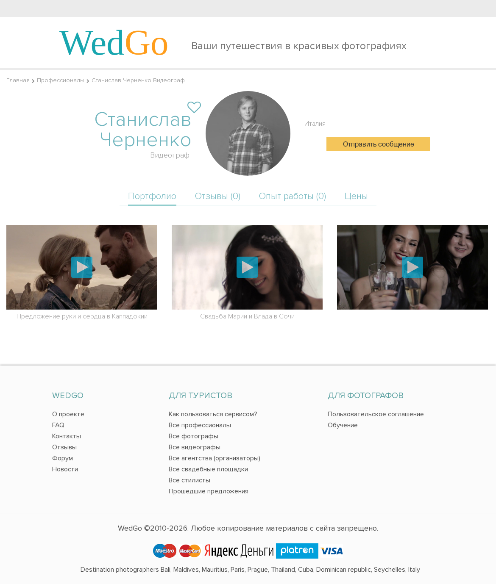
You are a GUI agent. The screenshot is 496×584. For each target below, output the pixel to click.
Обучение (343, 425)
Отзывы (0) (217, 196)
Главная (18, 80)
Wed (114, 42)
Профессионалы (60, 80)
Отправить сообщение (378, 145)
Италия (315, 123)
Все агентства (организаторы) (214, 458)
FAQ (58, 425)
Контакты (66, 436)
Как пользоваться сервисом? (213, 414)
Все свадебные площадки (208, 469)
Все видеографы (194, 447)
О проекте (68, 414)
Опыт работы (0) (292, 196)
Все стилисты (189, 480)
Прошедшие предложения (208, 491)
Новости (65, 469)
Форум (62, 458)
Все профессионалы (200, 425)
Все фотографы (193, 436)
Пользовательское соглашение (376, 414)
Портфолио (152, 196)
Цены (356, 196)
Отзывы (64, 447)
